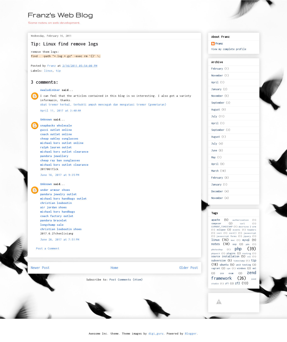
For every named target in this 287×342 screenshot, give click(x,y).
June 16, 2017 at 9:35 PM (59, 175)
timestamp (239, 260)
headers (251, 229)
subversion (218, 260)
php (238, 248)
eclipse (221, 229)
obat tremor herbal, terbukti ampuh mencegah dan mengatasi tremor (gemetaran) (103, 104)
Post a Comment (47, 248)
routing (246, 253)
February (217, 68)
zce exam (227, 273)
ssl (249, 256)
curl (242, 223)
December (217, 191)
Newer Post (40, 268)
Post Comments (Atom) (126, 279)
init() (232, 233)
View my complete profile (228, 49)
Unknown (46, 119)
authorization (240, 220)
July (214, 116)
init (219, 233)
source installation (225, 256)
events (236, 229)
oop (234, 244)
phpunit (215, 253)
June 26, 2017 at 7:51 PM (59, 239)
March (215, 170)
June (214, 150)
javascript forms (226, 236)
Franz (219, 43)
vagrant (215, 268)
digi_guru (155, 333)
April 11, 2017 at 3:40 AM (60, 110)
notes (215, 244)
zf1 (227, 283)
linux (48, 70)
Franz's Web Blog (60, 15)
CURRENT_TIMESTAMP (221, 226)
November (217, 75)
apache (215, 219)
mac (233, 240)
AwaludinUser (50, 90)
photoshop (217, 249)
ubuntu (224, 264)
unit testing (243, 264)
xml (254, 268)
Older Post (188, 268)
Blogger (191, 333)
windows (241, 268)
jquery (247, 236)
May (213, 157)
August (215, 109)
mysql (246, 239)
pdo (247, 244)
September (217, 102)
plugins (231, 253)
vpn (228, 268)
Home (114, 268)
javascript (250, 233)
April (215, 82)
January (216, 89)
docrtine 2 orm (247, 226)
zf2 (237, 283)
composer (216, 223)
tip (58, 70)
